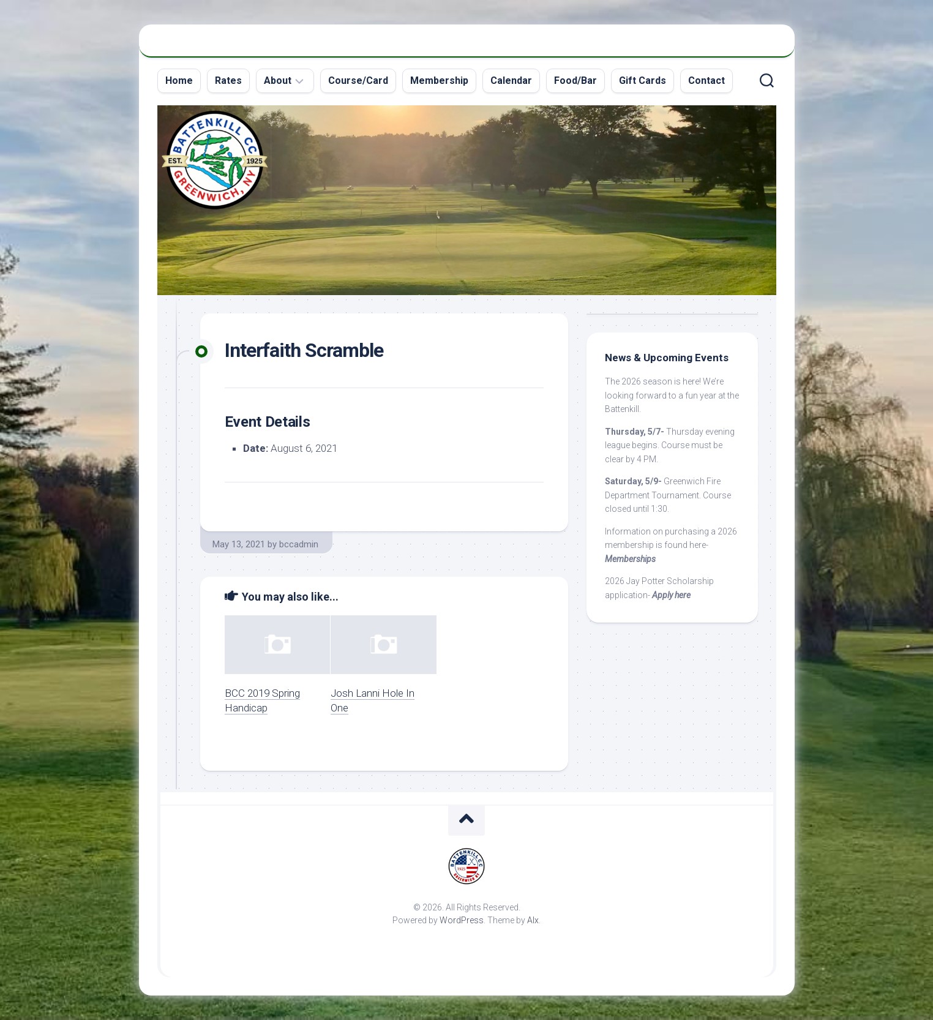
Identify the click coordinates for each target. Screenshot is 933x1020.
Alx (533, 920)
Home (179, 80)
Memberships (630, 559)
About (277, 80)
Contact (706, 80)
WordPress (462, 920)
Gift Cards (642, 80)
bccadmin (298, 544)
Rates (228, 80)
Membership (439, 80)
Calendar (511, 80)
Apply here (671, 595)
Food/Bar (575, 80)
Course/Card (358, 80)
